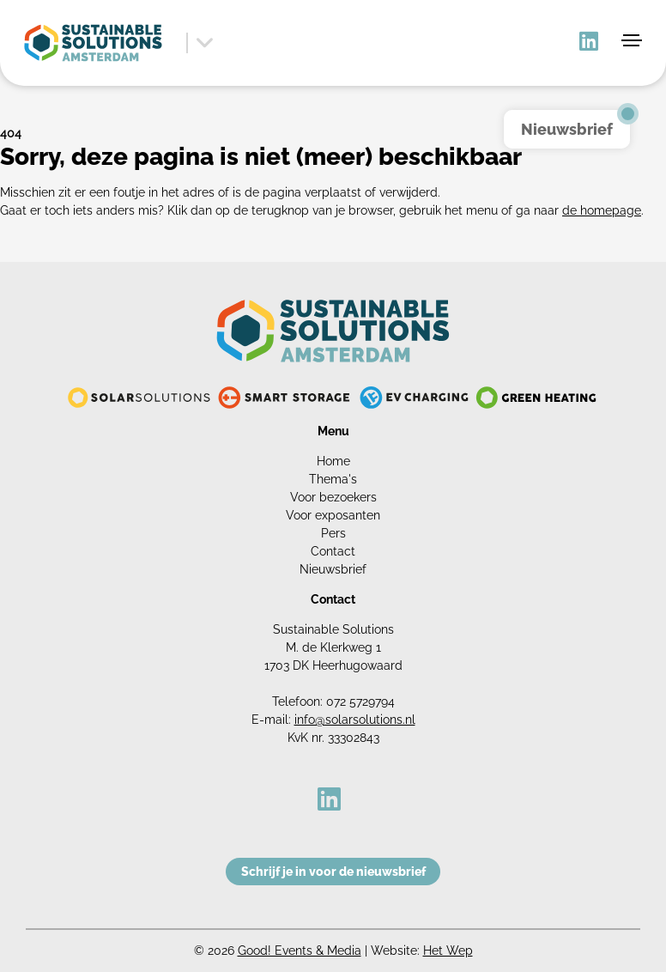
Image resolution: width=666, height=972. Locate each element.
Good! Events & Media (299, 950)
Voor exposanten (333, 515)
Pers (333, 533)
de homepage (601, 210)
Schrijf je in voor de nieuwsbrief (333, 871)
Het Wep (448, 950)
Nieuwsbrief (333, 569)
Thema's (333, 479)
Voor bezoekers (333, 497)
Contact (333, 551)
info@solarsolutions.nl (354, 719)
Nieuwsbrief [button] (567, 129)
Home (333, 461)
